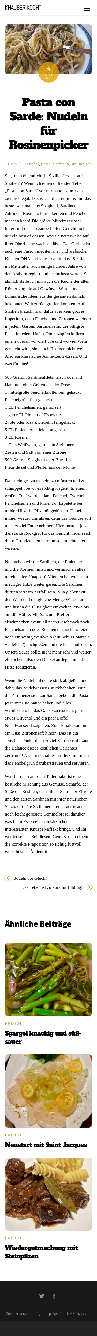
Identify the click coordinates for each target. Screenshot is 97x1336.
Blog (36, 1313)
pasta (45, 163)
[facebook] (54, 1295)
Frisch (11, 163)
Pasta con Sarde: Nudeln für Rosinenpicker (48, 123)
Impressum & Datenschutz (66, 1313)
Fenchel (32, 163)
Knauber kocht (17, 1313)
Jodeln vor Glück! (30, 878)
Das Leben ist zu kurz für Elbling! (52, 887)
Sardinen (61, 163)
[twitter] (41, 1295)
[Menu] (87, 8)
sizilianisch (81, 163)
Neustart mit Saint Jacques (46, 1145)
